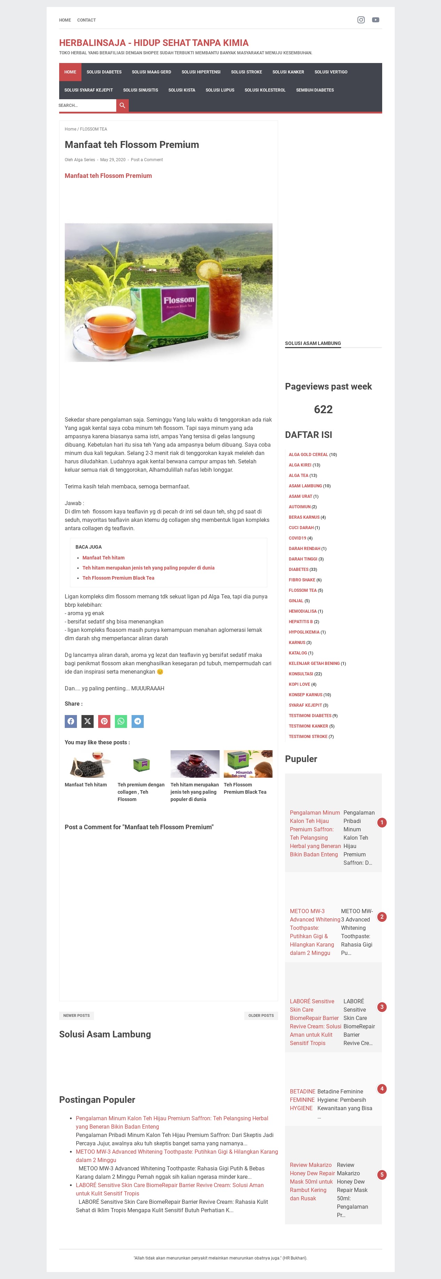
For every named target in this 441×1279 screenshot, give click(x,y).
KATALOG (298, 653)
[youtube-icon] (375, 20)
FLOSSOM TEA (303, 590)
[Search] (85, 105)
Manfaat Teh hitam (103, 557)
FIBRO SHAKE (302, 580)
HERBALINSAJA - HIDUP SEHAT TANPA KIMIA (154, 43)
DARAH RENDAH (304, 548)
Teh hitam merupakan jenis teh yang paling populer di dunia (148, 568)
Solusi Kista (181, 90)
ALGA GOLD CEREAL (308, 454)
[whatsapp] (121, 721)
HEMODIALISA (303, 611)
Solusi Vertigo (331, 72)
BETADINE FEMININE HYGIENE (302, 1100)
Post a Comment (147, 159)
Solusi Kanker (288, 72)
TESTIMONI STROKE (308, 736)
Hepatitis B (301, 621)
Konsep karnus (305, 694)
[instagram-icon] (361, 20)
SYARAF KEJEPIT (305, 705)
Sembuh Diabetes (315, 90)
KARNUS (297, 642)
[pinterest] (104, 721)
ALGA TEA (298, 475)
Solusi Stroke (246, 72)
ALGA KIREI (300, 465)
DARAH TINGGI (303, 559)
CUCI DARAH (301, 527)
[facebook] (71, 721)
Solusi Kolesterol (265, 90)
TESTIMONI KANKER (308, 726)
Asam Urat (300, 496)
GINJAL (296, 600)
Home (65, 20)
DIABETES (298, 569)
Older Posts (261, 1015)
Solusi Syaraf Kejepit (88, 90)
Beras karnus (304, 517)
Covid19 (297, 538)
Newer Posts (76, 1015)
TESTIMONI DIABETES (310, 715)
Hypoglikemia (304, 632)
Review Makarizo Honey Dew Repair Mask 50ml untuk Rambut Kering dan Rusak (312, 1182)
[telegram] (138, 721)
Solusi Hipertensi (201, 72)
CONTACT (86, 20)
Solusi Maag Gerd (151, 72)
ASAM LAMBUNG (305, 486)
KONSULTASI (301, 674)
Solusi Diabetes (104, 72)
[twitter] (87, 721)
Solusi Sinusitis (140, 90)
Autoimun (299, 506)
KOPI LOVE (299, 684)
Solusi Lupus (220, 90)
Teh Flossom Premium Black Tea (118, 578)
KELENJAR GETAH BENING (314, 663)
